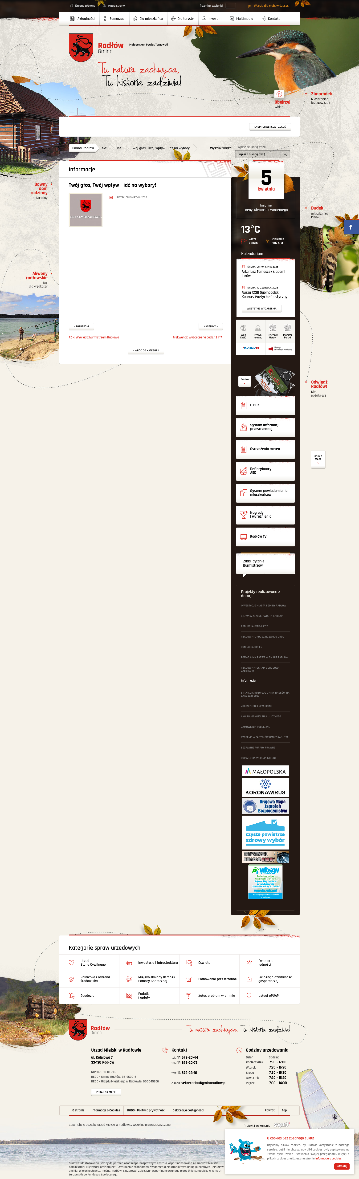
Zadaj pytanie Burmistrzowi (253, 563)
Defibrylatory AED (318, 460)
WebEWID (243, 336)
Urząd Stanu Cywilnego (93, 963)
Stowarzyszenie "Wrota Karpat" (262, 616)
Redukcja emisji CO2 (254, 626)
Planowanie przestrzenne (217, 979)
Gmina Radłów (83, 148)
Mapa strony (116, 6)
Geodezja (87, 995)
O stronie (78, 1110)
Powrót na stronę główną (96, 47)
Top (284, 1110)
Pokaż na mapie (106, 1092)
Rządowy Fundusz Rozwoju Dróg (262, 636)
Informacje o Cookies (106, 1110)
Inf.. (119, 148)
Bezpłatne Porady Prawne (258, 747)
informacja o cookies (328, 1159)
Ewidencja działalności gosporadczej (275, 979)
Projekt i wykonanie (267, 1126)
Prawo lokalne (258, 336)
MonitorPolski (287, 336)
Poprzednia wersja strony (258, 758)
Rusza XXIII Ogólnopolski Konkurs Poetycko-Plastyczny (264, 294)
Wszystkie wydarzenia (262, 308)
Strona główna (85, 6)
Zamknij (342, 1166)
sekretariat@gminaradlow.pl (198, 1083)
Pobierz (245, 379)
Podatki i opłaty (144, 996)
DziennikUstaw (273, 336)
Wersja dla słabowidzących (272, 6)
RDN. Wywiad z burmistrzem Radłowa (94, 337)
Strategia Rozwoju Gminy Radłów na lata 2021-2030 (265, 694)
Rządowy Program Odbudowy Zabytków (260, 669)
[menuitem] (84, 18)
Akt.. (105, 148)
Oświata (204, 962)
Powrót (270, 1110)
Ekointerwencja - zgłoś (270, 127)
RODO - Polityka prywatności (146, 1110)
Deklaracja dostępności (188, 1110)
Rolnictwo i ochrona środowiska (95, 979)
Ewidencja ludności (265, 963)
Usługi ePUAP (268, 995)
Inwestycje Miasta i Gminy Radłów (263, 605)
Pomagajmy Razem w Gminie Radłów (264, 657)
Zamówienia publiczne (255, 727)
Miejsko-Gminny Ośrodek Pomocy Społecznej (156, 979)
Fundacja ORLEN (251, 647)
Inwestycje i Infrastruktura (158, 962)
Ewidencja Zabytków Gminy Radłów (264, 737)
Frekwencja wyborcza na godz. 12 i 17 (197, 337)
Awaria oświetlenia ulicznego (261, 716)
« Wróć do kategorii (146, 350)
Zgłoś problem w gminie (257, 706)
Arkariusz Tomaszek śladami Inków (263, 273)
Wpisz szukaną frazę (251, 147)
